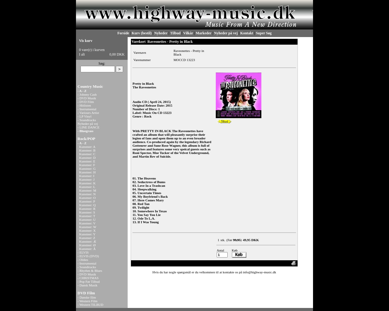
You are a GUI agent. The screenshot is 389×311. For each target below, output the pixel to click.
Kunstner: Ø (87, 245)
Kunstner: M (87, 190)
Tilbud (175, 33)
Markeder (204, 33)
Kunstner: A (87, 147)
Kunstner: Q (87, 205)
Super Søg (264, 33)
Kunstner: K (87, 183)
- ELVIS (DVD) (88, 256)
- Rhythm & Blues (89, 270)
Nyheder (160, 33)
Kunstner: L (87, 187)
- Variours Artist (88, 112)
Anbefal (272, 263)
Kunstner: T (87, 216)
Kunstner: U (87, 219)
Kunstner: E (87, 161)
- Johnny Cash (87, 94)
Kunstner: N (87, 194)
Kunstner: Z (87, 238)
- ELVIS (83, 252)
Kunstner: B (87, 150)
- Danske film (86, 297)
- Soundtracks (86, 120)
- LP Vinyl (84, 116)
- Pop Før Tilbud (88, 281)
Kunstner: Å (87, 249)
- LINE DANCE (88, 127)
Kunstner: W (87, 227)
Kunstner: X (87, 230)
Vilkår (188, 33)
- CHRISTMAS (87, 278)
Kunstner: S (87, 212)
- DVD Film (85, 102)
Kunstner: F (87, 165)
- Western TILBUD (90, 304)
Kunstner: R (87, 208)
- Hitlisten (84, 105)
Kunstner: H (87, 172)
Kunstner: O (87, 198)
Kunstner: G (87, 168)
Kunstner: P (87, 201)
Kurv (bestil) (142, 33)
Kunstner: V (87, 223)
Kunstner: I (87, 176)
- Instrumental (86, 109)
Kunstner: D (87, 157)
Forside (123, 33)
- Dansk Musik (87, 285)
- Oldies (82, 259)
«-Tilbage (139, 263)
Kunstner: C (87, 154)
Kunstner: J (87, 179)
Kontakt (246, 33)
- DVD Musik (86, 98)
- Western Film (87, 301)
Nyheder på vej (226, 33)
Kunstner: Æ (87, 241)
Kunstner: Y (87, 234)
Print (284, 263)
